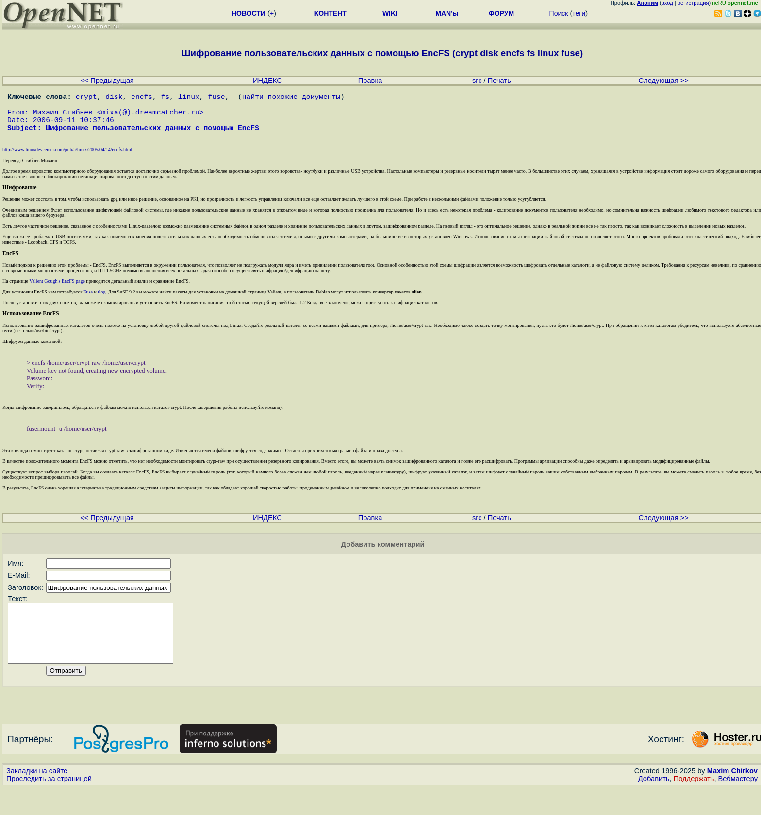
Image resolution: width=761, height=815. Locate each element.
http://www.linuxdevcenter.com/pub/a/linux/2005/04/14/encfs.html (67, 161)
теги (578, 13)
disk (113, 98)
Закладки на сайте (36, 798)
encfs (141, 98)
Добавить (654, 806)
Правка (370, 80)
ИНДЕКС (267, 80)
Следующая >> (664, 80)
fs (165, 98)
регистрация (693, 3)
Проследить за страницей (49, 806)
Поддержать (694, 806)
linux (188, 98)
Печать (499, 80)
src (477, 80)
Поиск (558, 13)
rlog (101, 303)
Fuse (88, 303)
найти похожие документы (291, 98)
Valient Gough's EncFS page (57, 292)
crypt (86, 98)
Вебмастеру (738, 806)
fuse (216, 98)
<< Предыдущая (107, 80)
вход (667, 3)
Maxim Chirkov (732, 798)
